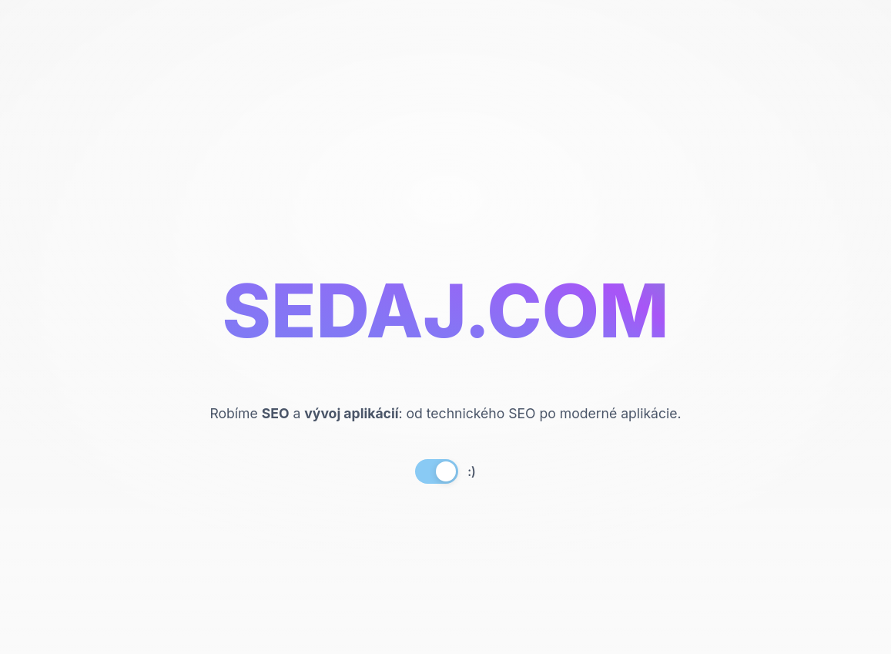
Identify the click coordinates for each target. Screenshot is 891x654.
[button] (445, 471)
